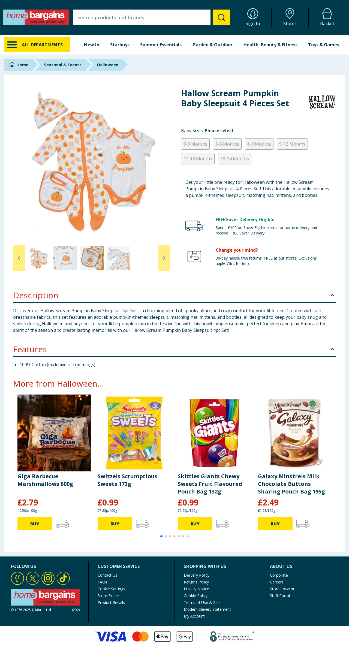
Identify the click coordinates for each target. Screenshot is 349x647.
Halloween (107, 64)
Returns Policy (196, 582)
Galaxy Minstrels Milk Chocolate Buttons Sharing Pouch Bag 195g (291, 484)
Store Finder (108, 595)
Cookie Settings (111, 588)
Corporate (279, 575)
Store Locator (282, 588)
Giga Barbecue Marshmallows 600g (45, 480)
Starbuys (120, 45)
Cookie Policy (195, 595)
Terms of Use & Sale (202, 602)
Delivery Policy (196, 575)
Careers (277, 582)
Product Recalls (111, 602)
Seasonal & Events (63, 64)
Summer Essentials (161, 45)
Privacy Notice (196, 588)
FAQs (102, 582)
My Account (194, 616)
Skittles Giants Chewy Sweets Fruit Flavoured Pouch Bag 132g (210, 484)
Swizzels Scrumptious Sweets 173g (127, 480)
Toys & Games (323, 45)
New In (91, 45)
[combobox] (151, 17)
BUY (34, 524)
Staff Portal (280, 595)
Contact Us (107, 575)
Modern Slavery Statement (207, 609)
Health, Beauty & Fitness (270, 45)
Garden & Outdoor (212, 45)
